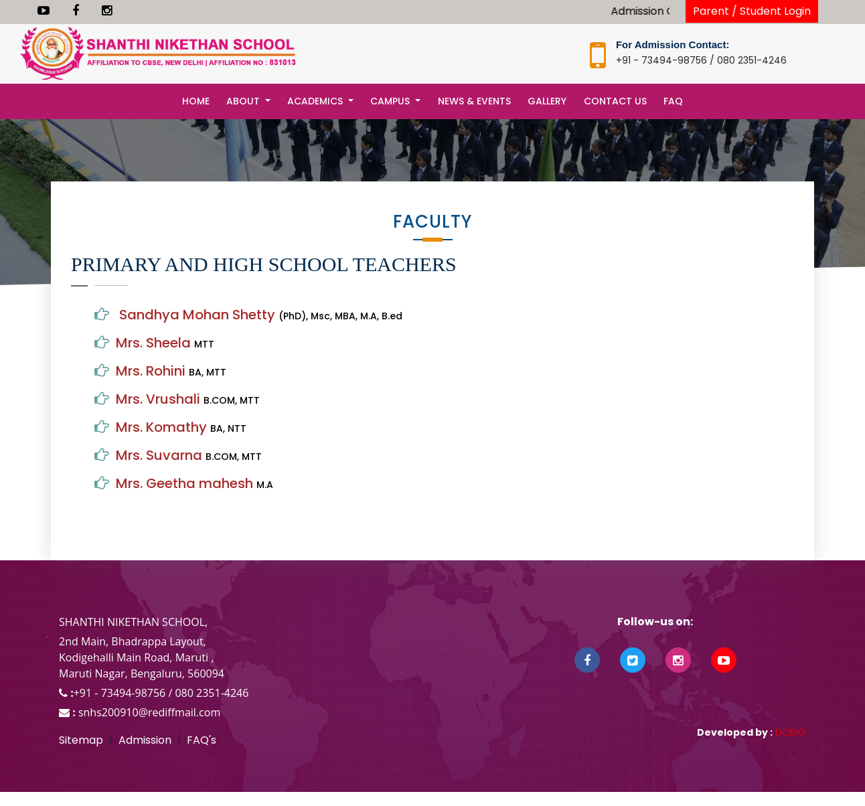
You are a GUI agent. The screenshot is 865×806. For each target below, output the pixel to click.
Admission (145, 740)
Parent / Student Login (752, 11)
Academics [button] (316, 101)
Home (196, 101)
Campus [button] (391, 101)
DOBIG (789, 732)
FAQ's (201, 740)
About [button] (244, 101)
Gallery (547, 101)
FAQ (673, 101)
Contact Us (615, 101)
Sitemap (81, 740)
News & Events (474, 101)
